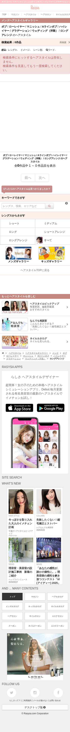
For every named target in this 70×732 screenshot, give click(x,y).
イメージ (26, 50)
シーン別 (38, 50)
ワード (51, 50)
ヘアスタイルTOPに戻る (35, 270)
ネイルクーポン (34, 626)
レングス (13, 50)
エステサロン (57, 616)
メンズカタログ (12, 606)
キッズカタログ (34, 606)
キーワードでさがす (13, 197)
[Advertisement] (35, 117)
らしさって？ (15, 700)
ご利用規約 (26, 700)
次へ (42, 178)
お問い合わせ (55, 700)
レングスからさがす (13, 215)
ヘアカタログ (57, 597)
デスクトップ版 (35, 707)
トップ (12, 597)
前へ (28, 178)
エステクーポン (57, 626)
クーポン (12, 626)
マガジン (35, 597)
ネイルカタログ (57, 606)
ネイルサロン (35, 616)
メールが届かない (40, 700)
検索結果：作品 (35, 42)
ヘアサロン (12, 616)
